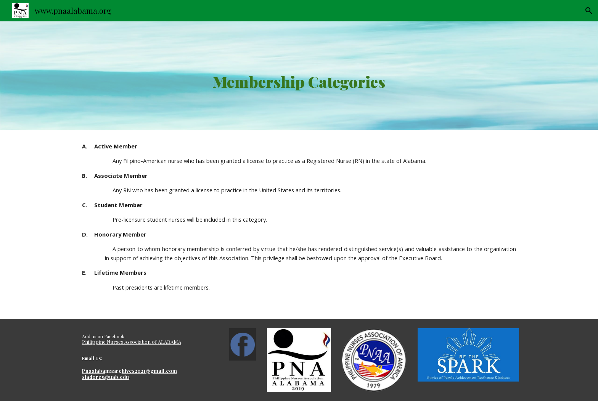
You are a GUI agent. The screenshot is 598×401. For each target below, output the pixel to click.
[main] (299, 75)
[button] (589, 11)
